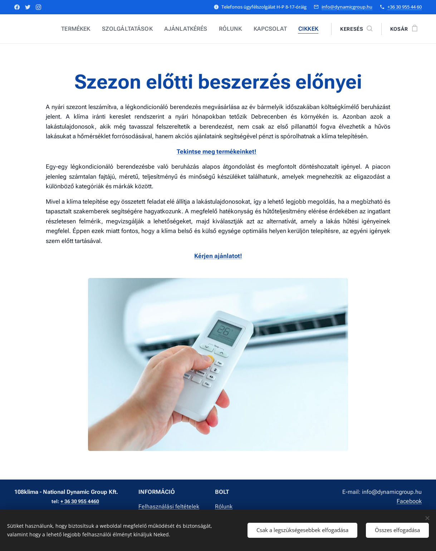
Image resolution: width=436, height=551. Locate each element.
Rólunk (223, 506)
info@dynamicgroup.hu (347, 7)
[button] (356, 29)
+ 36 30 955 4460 (79, 501)
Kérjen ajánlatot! (218, 255)
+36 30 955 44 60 (404, 7)
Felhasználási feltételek (168, 506)
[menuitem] (92, 29)
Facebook (409, 501)
